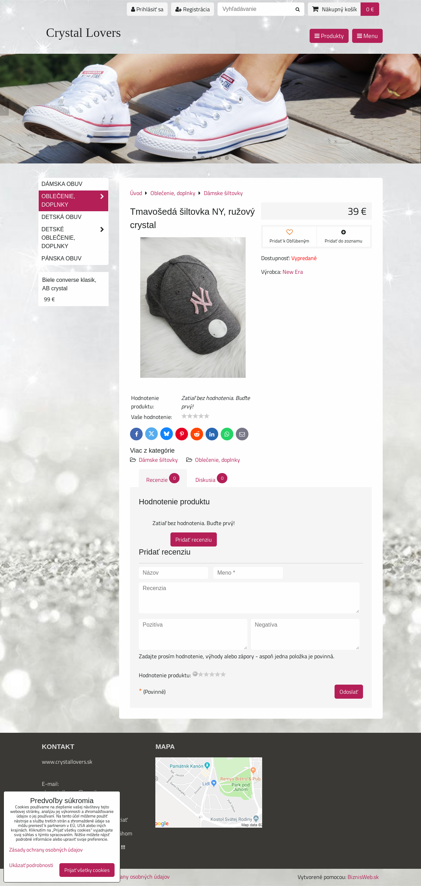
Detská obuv (61, 217)
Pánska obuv (61, 258)
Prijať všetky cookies (87, 870)
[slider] (195, 416)
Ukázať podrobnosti (31, 865)
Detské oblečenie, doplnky (74, 238)
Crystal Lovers (83, 33)
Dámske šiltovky (158, 459)
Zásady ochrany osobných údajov (130, 876)
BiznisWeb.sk (363, 877)
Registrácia (192, 9)
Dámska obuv (61, 184)
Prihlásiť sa (147, 9)
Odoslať (348, 691)
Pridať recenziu (193, 539)
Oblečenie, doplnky (217, 459)
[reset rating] (195, 674)
